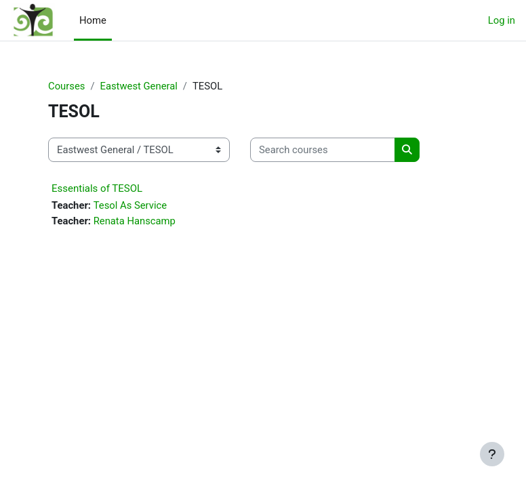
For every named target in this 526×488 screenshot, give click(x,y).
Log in (501, 20)
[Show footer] (492, 454)
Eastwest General (138, 86)
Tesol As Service (130, 205)
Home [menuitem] (92, 20)
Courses (66, 86)
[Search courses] (322, 150)
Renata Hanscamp (135, 221)
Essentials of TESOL (97, 188)
